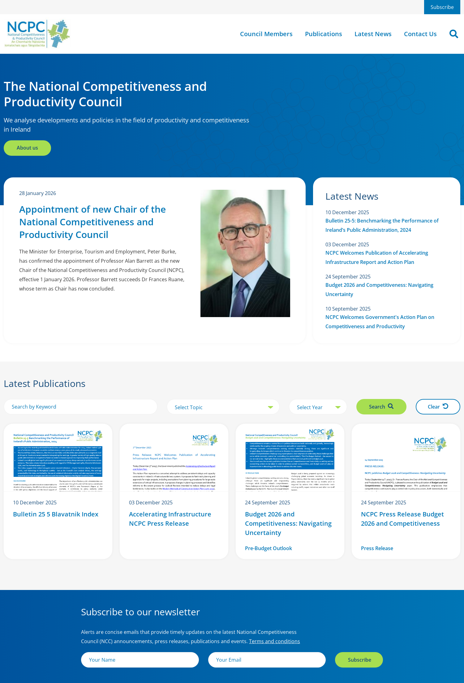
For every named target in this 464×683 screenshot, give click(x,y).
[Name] (140, 660)
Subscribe (442, 7)
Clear (438, 406)
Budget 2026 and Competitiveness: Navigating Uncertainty (288, 523)
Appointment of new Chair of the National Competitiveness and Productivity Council (92, 222)
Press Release (377, 548)
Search (381, 406)
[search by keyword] (80, 406)
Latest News (373, 34)
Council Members (266, 34)
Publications (323, 34)
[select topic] (223, 407)
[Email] (267, 660)
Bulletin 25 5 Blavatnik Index (55, 514)
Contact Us (420, 34)
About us (27, 147)
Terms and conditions (274, 641)
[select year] (318, 407)
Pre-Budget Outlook (268, 548)
